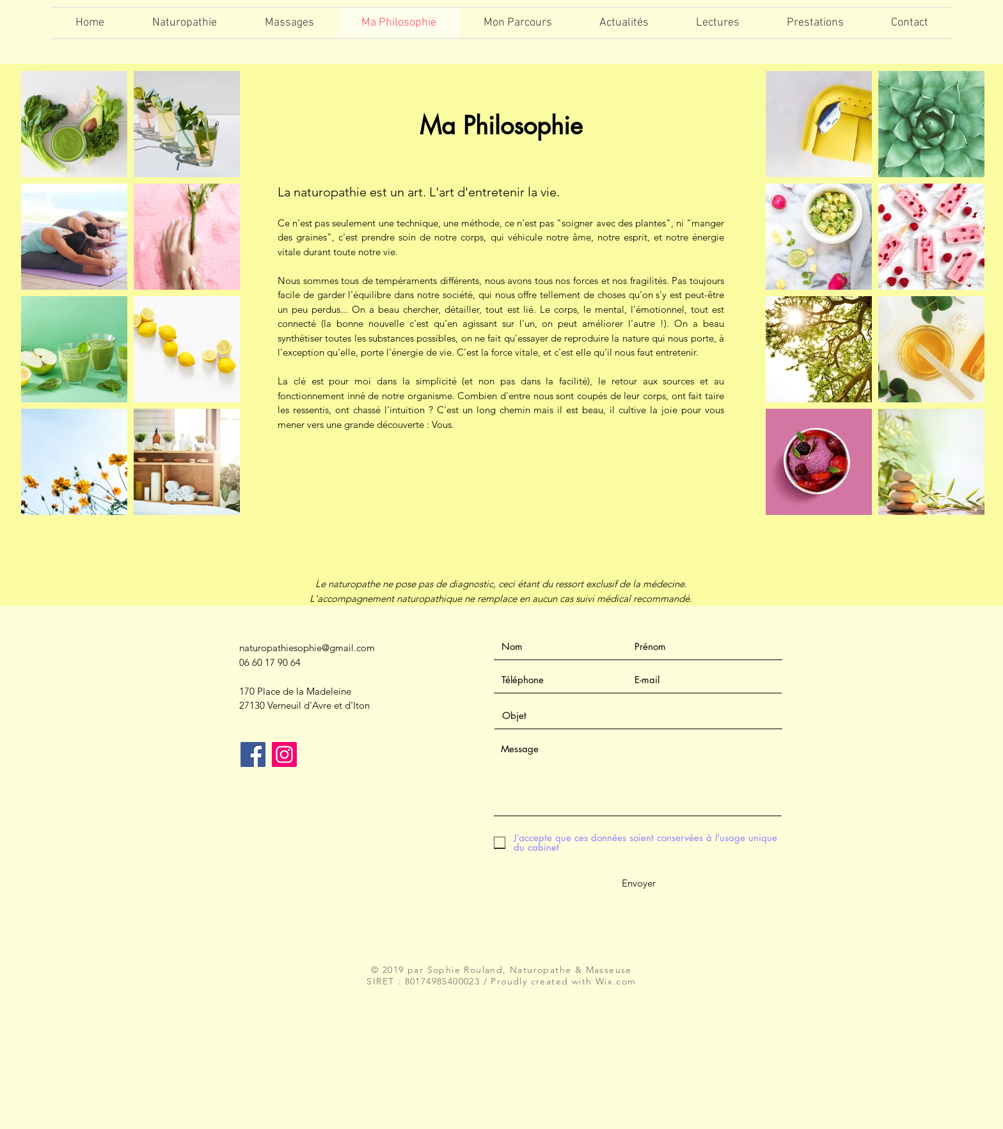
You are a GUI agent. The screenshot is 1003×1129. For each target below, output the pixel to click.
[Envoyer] (638, 883)
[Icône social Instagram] (284, 754)
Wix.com (616, 981)
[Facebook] (253, 754)
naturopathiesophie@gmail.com (307, 648)
